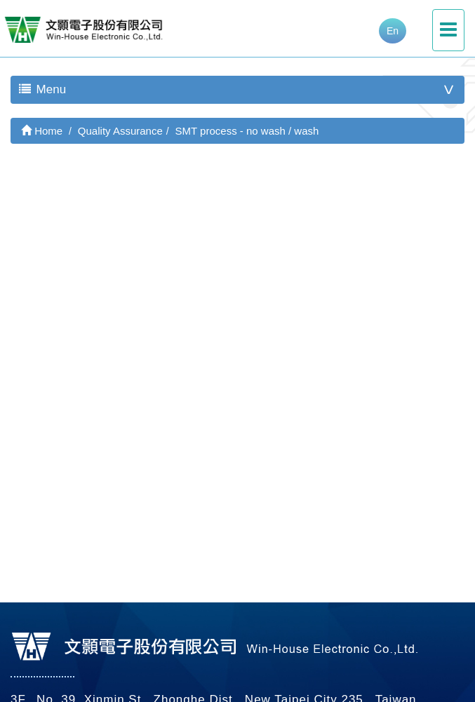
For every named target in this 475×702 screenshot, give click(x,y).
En (393, 30)
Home (41, 131)
